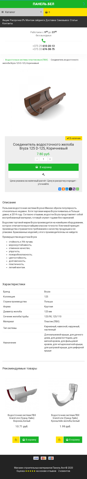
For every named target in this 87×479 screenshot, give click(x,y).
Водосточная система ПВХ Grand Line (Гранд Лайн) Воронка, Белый (22, 418)
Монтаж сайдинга (35, 20)
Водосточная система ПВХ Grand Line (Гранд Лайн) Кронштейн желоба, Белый (65, 418)
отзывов (51, 471)
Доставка (51, 20)
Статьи (73, 20)
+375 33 (44, 49)
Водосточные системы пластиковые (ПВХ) (26, 60)
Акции (5, 20)
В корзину (43, 167)
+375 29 (44, 45)
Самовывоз (63, 20)
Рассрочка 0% (17, 20)
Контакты (7, 23)
